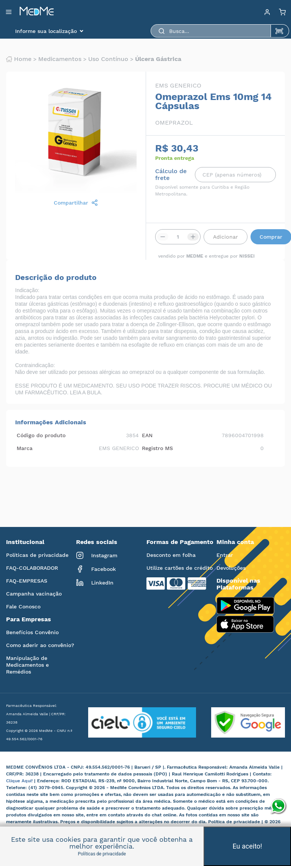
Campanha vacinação (34, 594)
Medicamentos (59, 59)
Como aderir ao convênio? (40, 645)
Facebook (96, 569)
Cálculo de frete (171, 174)
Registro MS (157, 448)
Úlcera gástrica (158, 59)
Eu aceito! (247, 846)
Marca (25, 448)
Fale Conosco (23, 606)
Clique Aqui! (20, 780)
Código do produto (41, 435)
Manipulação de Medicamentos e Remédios (27, 665)
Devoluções (231, 568)
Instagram (96, 555)
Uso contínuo (108, 59)
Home (18, 59)
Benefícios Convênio (32, 632)
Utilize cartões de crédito (179, 568)
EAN (147, 435)
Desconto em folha (171, 555)
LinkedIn (95, 582)
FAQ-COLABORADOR (32, 568)
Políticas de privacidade (37, 555)
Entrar (224, 555)
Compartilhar (76, 202)
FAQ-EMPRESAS (26, 581)
